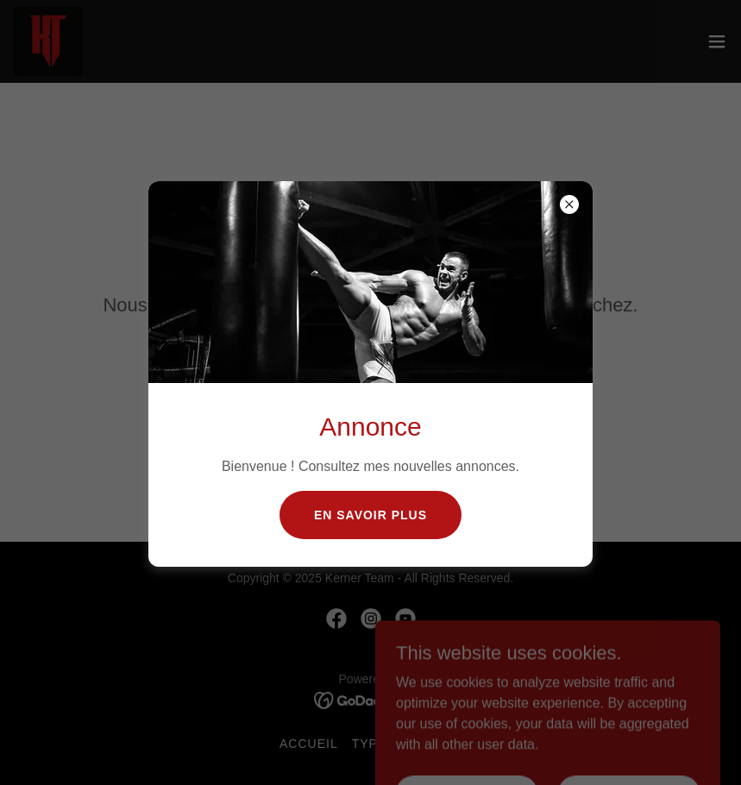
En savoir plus (370, 515)
